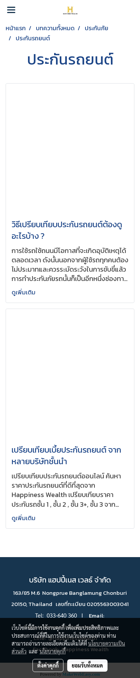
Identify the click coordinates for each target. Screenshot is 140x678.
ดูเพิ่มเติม (24, 292)
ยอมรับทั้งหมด (87, 665)
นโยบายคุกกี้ (53, 651)
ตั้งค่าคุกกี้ (48, 665)
